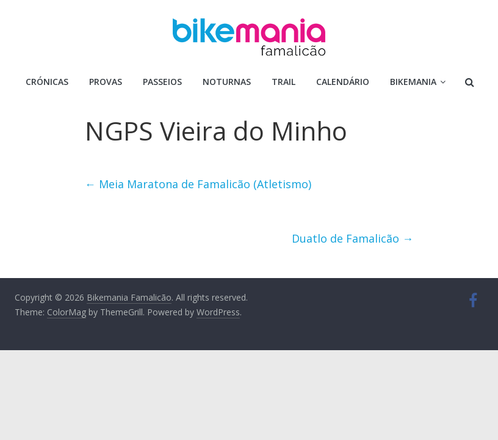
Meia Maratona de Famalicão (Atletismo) (198, 184)
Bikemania (413, 81)
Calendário (342, 81)
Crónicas (47, 81)
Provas (105, 81)
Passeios (162, 81)
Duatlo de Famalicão (352, 238)
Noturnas (227, 81)
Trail (283, 81)
